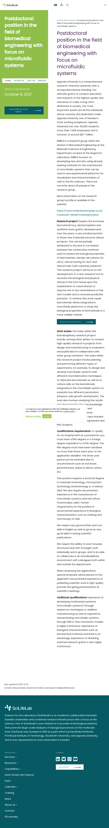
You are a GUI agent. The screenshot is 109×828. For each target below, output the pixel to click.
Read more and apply (19, 110)
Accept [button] (47, 416)
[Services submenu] (16, 757)
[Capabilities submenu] (20, 769)
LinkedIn (42, 80)
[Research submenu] (17, 763)
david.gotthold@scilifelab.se (60, 687)
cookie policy (69, 411)
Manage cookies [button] (33, 416)
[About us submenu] (16, 804)
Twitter (31, 80)
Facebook (19, 80)
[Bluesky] (64, 759)
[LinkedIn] (58, 759)
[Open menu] (105, 4)
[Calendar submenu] (17, 787)
